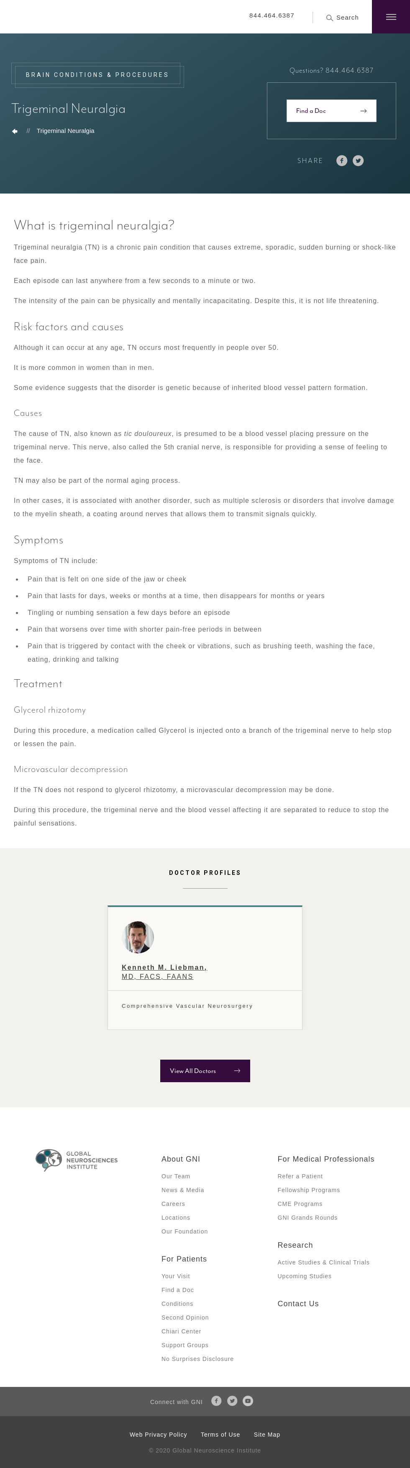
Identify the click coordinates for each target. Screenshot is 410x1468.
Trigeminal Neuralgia (66, 130)
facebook (342, 160)
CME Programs (300, 1203)
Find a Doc (311, 111)
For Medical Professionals (326, 1159)
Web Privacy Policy (158, 1434)
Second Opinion (185, 1317)
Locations (175, 1217)
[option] (205, 967)
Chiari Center (181, 1331)
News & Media (182, 1190)
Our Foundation (184, 1231)
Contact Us (298, 1304)
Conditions (177, 1303)
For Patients (184, 1259)
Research (295, 1245)
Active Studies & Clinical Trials (324, 1262)
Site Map (267, 1434)
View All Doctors (193, 1071)
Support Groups (185, 1345)
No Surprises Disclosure (197, 1359)
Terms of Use (220, 1434)
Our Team (175, 1176)
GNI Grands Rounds (308, 1217)
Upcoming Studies (305, 1276)
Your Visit (175, 1276)
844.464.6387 (272, 15)
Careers (173, 1203)
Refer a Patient (300, 1176)
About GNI (180, 1159)
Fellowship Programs (309, 1190)
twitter (358, 160)
